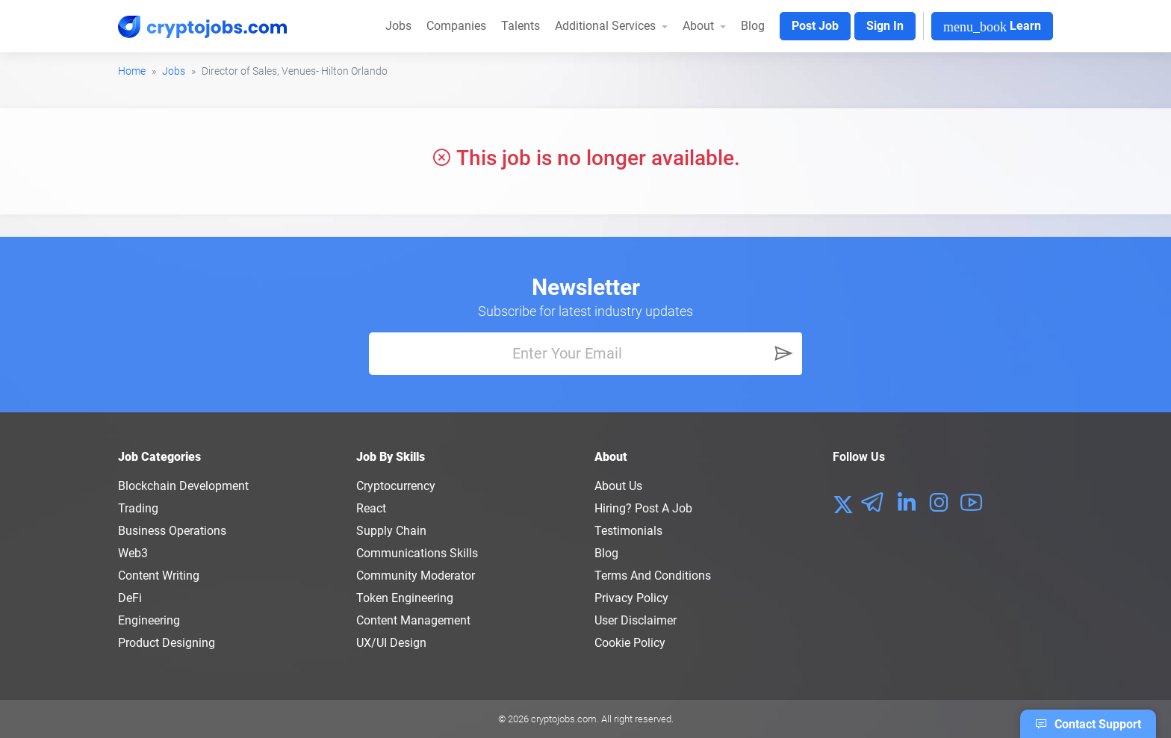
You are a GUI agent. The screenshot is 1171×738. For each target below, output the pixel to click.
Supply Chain (391, 531)
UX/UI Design (391, 643)
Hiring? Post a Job (643, 508)
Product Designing (166, 643)
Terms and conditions (652, 575)
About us (618, 486)
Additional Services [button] (607, 26)
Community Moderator (415, 575)
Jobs (398, 26)
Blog (753, 26)
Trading (138, 508)
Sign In (885, 26)
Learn (992, 26)
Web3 (133, 553)
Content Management (413, 620)
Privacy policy (631, 598)
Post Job (815, 26)
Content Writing (158, 575)
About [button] (700, 26)
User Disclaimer (635, 620)
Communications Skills (417, 553)
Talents (520, 26)
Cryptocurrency (395, 486)
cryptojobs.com (564, 719)
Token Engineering (404, 598)
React (371, 508)
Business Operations (172, 531)
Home (132, 71)
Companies (456, 26)
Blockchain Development (183, 486)
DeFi (130, 598)
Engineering (149, 620)
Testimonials (628, 531)
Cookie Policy (629, 643)
